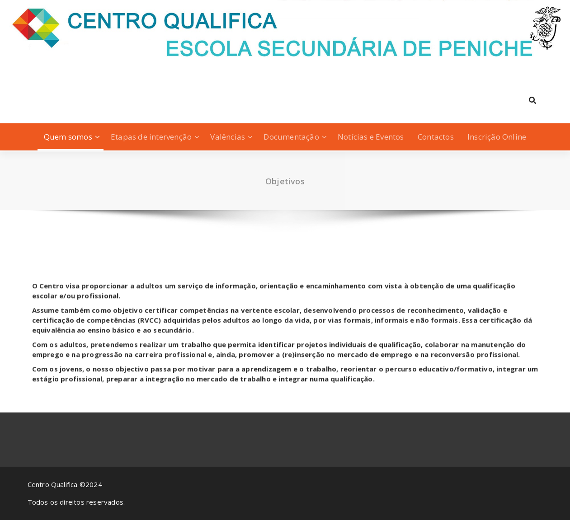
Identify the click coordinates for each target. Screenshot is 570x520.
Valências (227, 136)
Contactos (436, 136)
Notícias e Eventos (371, 136)
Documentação (291, 136)
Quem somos (68, 136)
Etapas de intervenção (151, 136)
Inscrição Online (496, 136)
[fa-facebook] (30, 64)
